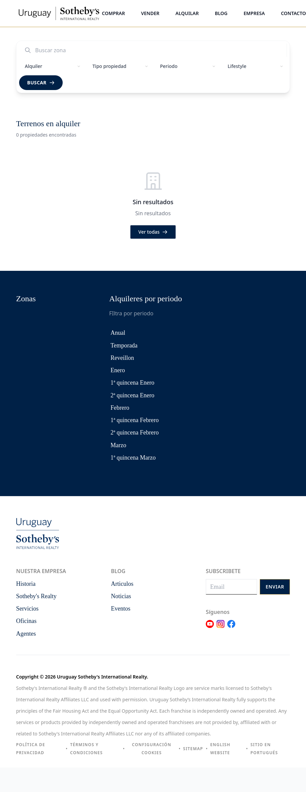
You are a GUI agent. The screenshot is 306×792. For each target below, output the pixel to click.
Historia (26, 583)
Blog (221, 13)
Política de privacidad (30, 749)
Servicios (27, 608)
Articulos (122, 583)
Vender (150, 13)
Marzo (118, 445)
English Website (220, 749)
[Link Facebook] (231, 628)
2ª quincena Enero (133, 395)
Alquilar (187, 13)
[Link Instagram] (221, 628)
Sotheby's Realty (36, 596)
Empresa (254, 13)
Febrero (120, 407)
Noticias (121, 596)
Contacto (293, 13)
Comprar (113, 13)
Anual (118, 332)
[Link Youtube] (210, 628)
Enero (118, 370)
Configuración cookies (151, 749)
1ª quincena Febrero (135, 420)
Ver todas (153, 232)
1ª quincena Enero (133, 382)
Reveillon (122, 357)
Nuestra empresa (41, 571)
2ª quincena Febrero (135, 432)
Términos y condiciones (86, 749)
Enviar (274, 586)
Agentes (26, 633)
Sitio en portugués (264, 749)
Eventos (120, 608)
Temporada (124, 345)
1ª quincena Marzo (133, 457)
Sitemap (193, 748)
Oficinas (26, 621)
